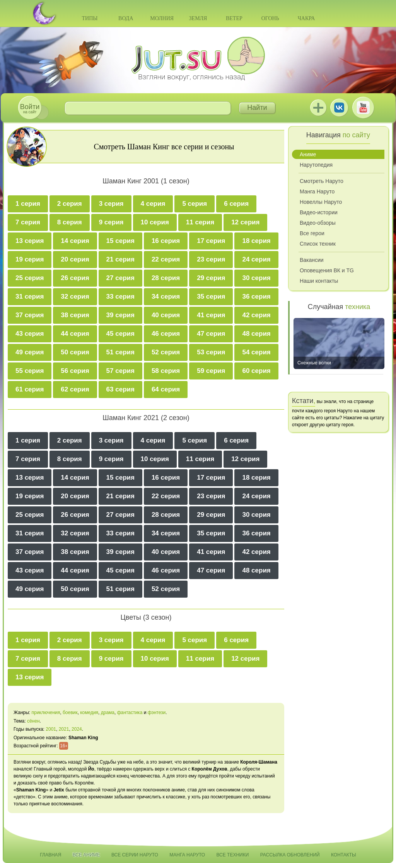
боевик (70, 712)
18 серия (256, 240)
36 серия (256, 296)
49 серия (29, 352)
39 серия (120, 315)
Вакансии (312, 260)
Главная (50, 855)
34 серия (166, 296)
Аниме (308, 154)
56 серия (75, 370)
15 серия (120, 240)
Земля (198, 18)
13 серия (29, 240)
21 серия (120, 259)
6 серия (236, 203)
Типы (89, 18)
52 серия (166, 352)
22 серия (166, 259)
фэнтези (157, 712)
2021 (64, 729)
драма (107, 712)
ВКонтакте (339, 107)
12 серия (245, 222)
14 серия (75, 240)
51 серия (120, 352)
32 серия (75, 296)
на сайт (29, 108)
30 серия (256, 278)
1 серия (27, 203)
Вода (125, 18)
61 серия (29, 389)
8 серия (69, 222)
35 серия (211, 296)
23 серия (211, 259)
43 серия (29, 333)
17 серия (211, 240)
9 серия (111, 222)
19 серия (29, 259)
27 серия (120, 278)
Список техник (318, 244)
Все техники (232, 855)
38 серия (75, 315)
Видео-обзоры (318, 223)
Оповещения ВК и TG (327, 270)
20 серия (75, 259)
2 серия (69, 203)
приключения (45, 712)
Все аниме (86, 855)
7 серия (27, 222)
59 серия (211, 370)
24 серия (256, 259)
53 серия (211, 352)
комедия (89, 712)
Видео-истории (319, 212)
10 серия (155, 222)
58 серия (166, 370)
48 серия (256, 333)
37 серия (29, 315)
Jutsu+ (318, 107)
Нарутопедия (316, 165)
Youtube (363, 107)
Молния (162, 18)
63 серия (120, 389)
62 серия (75, 389)
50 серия (75, 352)
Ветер (234, 18)
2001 (51, 729)
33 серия (120, 296)
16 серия (166, 240)
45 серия (120, 333)
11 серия (200, 222)
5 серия (194, 203)
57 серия (120, 370)
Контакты (343, 855)
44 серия (75, 333)
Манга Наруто (317, 191)
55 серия (29, 370)
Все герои (312, 233)
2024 (77, 729)
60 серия (256, 370)
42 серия (256, 315)
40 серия (166, 315)
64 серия (166, 389)
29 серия (211, 278)
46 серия (166, 333)
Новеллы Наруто (321, 202)
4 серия (153, 203)
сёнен (33, 721)
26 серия (75, 278)
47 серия (211, 333)
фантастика (130, 712)
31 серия (29, 296)
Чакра (306, 18)
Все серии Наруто (134, 855)
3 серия (111, 203)
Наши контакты (319, 281)
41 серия (211, 315)
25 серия (29, 278)
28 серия (166, 278)
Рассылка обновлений (290, 855)
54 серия (256, 352)
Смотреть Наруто (321, 181)
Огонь (270, 18)
